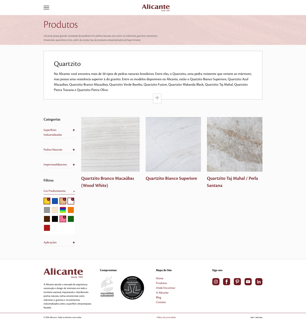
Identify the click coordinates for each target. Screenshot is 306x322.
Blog (158, 297)
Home (159, 278)
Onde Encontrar (165, 288)
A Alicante (162, 292)
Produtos (161, 283)
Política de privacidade (166, 317)
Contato (161, 302)
